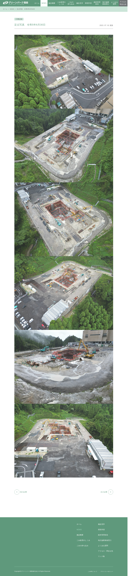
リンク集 (101, 556)
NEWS (12, 9)
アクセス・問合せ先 (105, 551)
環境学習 (101, 529)
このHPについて (92, 571)
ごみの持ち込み (82, 545)
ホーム (5, 9)
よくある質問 (103, 545)
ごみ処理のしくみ (83, 540)
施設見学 (101, 524)
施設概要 (80, 535)
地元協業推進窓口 (104, 540)
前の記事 (20, 492)
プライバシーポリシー (106, 571)
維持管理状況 (103, 535)
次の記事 (107, 492)
